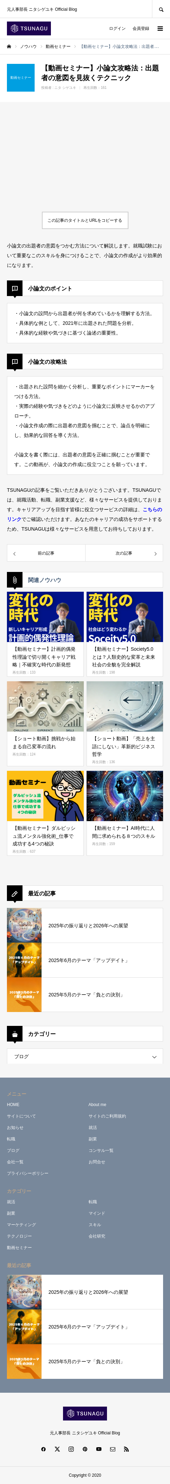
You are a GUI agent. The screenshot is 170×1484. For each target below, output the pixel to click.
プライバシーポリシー (27, 1173)
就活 (93, 1127)
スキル (95, 1224)
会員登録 (141, 28)
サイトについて (21, 1116)
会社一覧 (15, 1162)
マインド (97, 1213)
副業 (93, 1139)
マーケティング (21, 1224)
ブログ (21, 1056)
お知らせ (15, 1127)
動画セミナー (19, 1247)
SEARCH (161, 9)
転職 (11, 1139)
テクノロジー (19, 1236)
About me (97, 1104)
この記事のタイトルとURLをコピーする (84, 220)
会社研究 (97, 1236)
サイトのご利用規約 (107, 1116)
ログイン (117, 28)
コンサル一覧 (101, 1150)
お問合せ (97, 1162)
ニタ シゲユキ (65, 88)
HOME (13, 1104)
